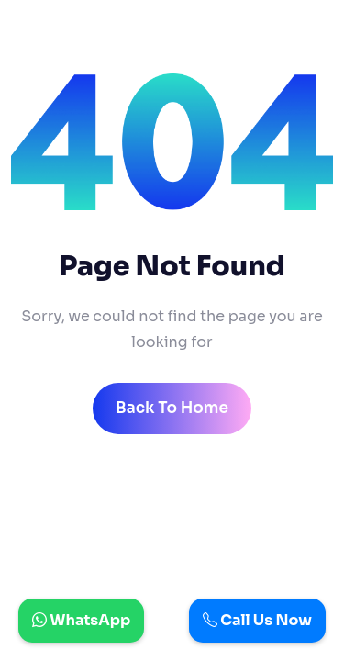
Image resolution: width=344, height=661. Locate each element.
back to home (172, 408)
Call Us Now (257, 620)
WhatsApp (81, 620)
